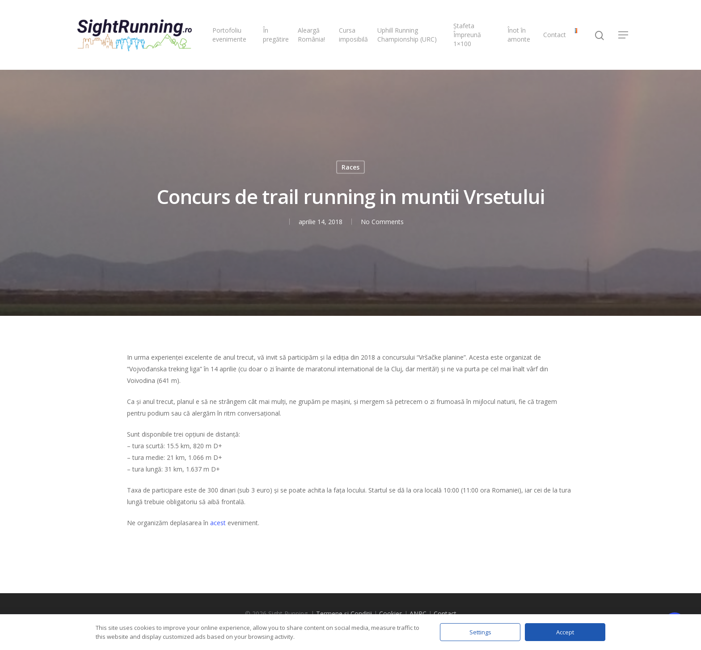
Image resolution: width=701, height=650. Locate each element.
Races (350, 167)
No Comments (381, 221)
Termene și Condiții (344, 613)
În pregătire (276, 34)
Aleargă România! (311, 34)
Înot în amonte (518, 34)
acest (218, 522)
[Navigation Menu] (623, 34)
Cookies (390, 613)
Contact (554, 34)
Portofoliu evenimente (229, 34)
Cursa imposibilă (353, 34)
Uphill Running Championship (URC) (407, 34)
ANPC (418, 613)
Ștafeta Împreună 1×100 (467, 34)
